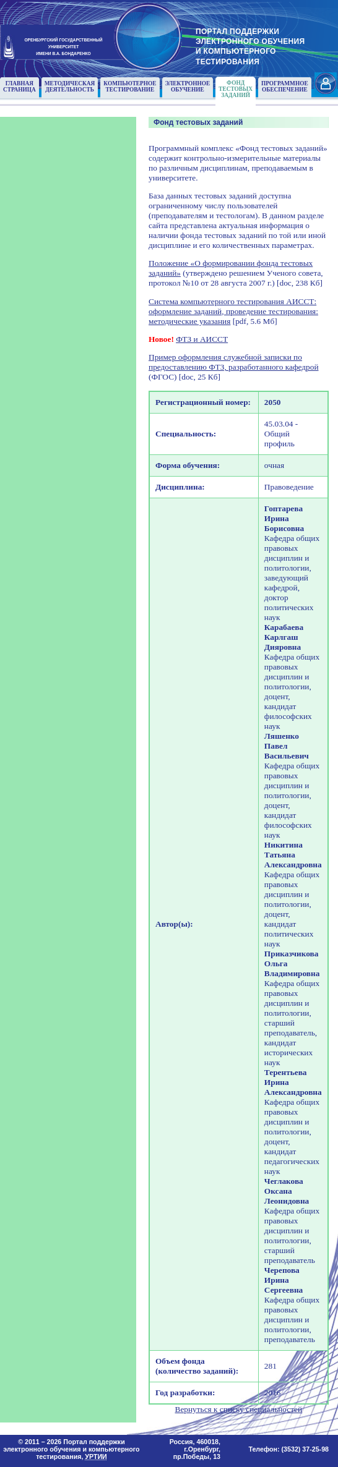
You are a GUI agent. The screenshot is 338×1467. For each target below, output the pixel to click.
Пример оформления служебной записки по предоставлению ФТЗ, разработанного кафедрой (234, 362)
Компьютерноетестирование (129, 86)
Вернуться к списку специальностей (239, 1409)
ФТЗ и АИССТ (202, 339)
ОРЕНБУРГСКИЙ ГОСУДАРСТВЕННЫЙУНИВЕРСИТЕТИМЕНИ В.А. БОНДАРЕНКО (63, 46)
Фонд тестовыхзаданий (236, 89)
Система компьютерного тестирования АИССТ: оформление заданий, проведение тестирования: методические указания (233, 311)
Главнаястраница (19, 86)
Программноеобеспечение (284, 86)
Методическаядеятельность (70, 86)
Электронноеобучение (187, 86)
